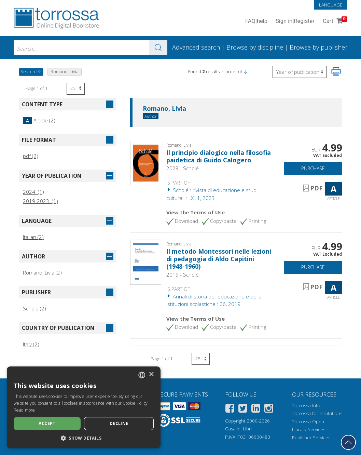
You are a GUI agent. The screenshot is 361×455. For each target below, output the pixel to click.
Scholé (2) (34, 308)
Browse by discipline (254, 47)
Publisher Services (311, 437)
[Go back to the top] (348, 442)
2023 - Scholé (182, 168)
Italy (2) (31, 344)
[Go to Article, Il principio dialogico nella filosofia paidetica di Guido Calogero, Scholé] (145, 162)
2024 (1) (33, 191)
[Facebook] (230, 409)
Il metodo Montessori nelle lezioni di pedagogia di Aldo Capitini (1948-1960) (218, 258)
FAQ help (256, 21)
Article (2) (39, 120)
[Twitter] (243, 409)
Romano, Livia (164, 108)
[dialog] (84, 407)
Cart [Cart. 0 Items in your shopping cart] (334, 21)
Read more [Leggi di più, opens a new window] (24, 410)
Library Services (308, 429)
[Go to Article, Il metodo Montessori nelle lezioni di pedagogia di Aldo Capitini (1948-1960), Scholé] (145, 261)
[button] (245, 71)
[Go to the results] (158, 47)
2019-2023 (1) (40, 201)
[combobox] (90, 47)
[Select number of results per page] (76, 89)
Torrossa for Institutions (317, 413)
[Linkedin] (256, 409)
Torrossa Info (306, 405)
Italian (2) (33, 236)
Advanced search (196, 47)
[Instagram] (269, 409)
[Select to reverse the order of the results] (300, 72)
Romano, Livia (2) (42, 272)
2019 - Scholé (182, 274)
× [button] (151, 374)
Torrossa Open (308, 421)
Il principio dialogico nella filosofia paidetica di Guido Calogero (218, 156)
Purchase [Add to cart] (313, 168)
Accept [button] (47, 423)
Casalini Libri (238, 429)
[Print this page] (336, 71)
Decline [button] (119, 423)
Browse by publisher (318, 47)
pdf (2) (30, 155)
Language (330, 5)
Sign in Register (295, 21)
